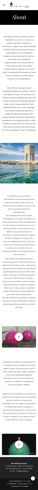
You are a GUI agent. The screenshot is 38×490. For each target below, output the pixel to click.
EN (30, 484)
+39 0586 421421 (15, 468)
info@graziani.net (22, 471)
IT (27, 484)
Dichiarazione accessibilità (19, 486)
